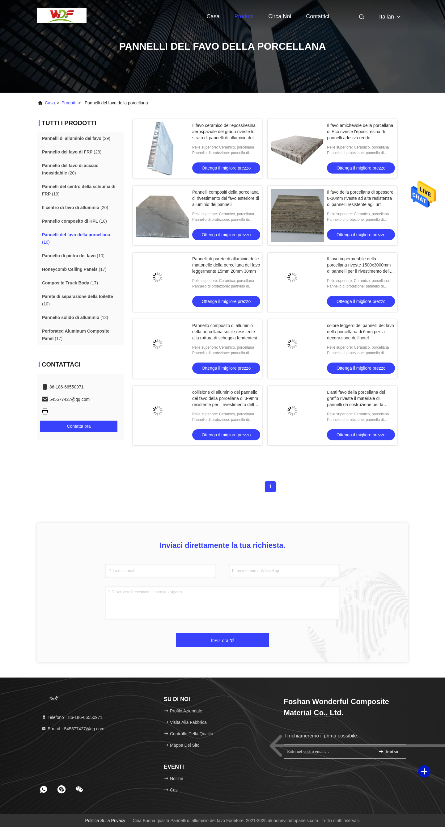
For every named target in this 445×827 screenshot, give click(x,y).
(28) (71, 151)
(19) (78, 190)
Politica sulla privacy (105, 820)
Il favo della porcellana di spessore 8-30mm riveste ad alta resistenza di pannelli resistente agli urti (360, 198)
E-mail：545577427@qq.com (72, 728)
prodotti (68, 102)
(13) (75, 317)
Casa (212, 16)
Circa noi (279, 16)
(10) (74, 221)
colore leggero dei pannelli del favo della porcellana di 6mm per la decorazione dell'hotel (360, 331)
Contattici (317, 16)
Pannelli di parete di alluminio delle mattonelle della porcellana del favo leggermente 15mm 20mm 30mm (226, 265)
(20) (70, 169)
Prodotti (243, 16)
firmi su (388, 751)
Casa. (50, 102)
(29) (76, 138)
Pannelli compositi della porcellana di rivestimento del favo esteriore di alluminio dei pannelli (225, 198)
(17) (74, 269)
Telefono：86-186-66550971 (71, 717)
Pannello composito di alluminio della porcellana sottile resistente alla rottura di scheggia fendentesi (224, 331)
